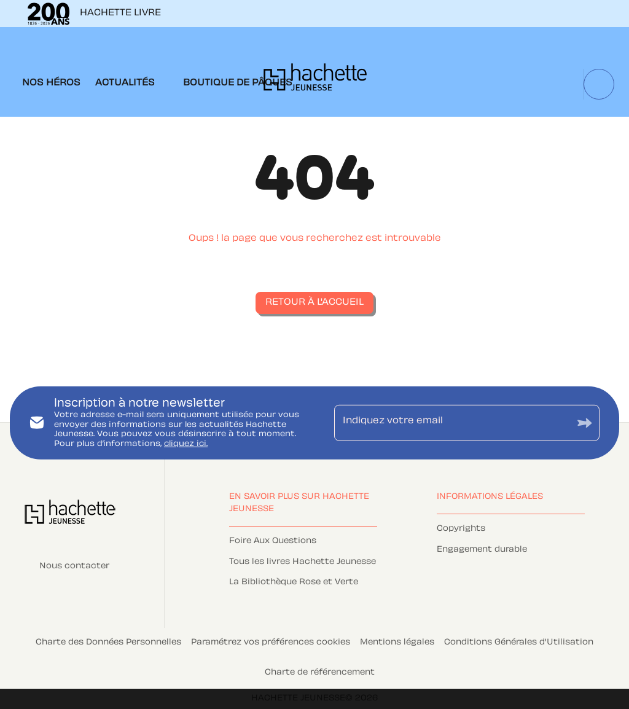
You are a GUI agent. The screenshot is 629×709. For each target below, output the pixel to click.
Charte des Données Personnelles (108, 642)
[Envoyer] (585, 423)
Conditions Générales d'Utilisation (518, 642)
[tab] (51, 83)
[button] (314, 303)
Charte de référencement (320, 672)
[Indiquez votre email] (451, 423)
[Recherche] (599, 84)
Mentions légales (397, 642)
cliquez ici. (186, 444)
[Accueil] (315, 81)
